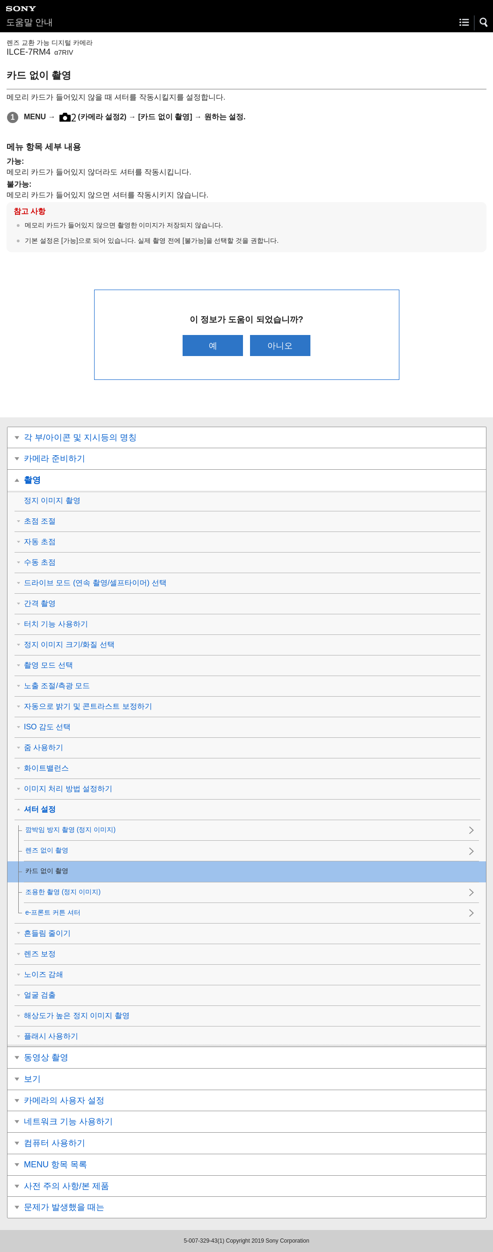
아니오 (280, 345)
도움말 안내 (29, 22)
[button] (484, 22)
